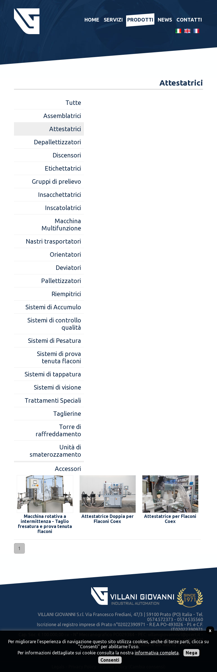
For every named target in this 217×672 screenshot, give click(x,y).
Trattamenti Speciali (53, 400)
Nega (191, 652)
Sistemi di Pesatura (54, 340)
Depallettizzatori (57, 141)
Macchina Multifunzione (61, 224)
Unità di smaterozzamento (55, 451)
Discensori (67, 155)
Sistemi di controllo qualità (54, 324)
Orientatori (65, 254)
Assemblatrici (62, 115)
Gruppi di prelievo (56, 181)
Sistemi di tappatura (53, 374)
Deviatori (68, 267)
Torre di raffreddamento (58, 430)
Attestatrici (65, 128)
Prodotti (140, 19)
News (165, 19)
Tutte (73, 102)
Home (91, 19)
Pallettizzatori (61, 280)
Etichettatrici (63, 168)
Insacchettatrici (59, 194)
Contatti (189, 19)
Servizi (113, 19)
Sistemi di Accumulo (53, 306)
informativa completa (157, 652)
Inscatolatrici (63, 207)
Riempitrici (66, 293)
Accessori (68, 468)
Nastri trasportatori (53, 241)
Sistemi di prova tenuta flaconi (59, 357)
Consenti (109, 659)
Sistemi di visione (57, 387)
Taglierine (67, 413)
